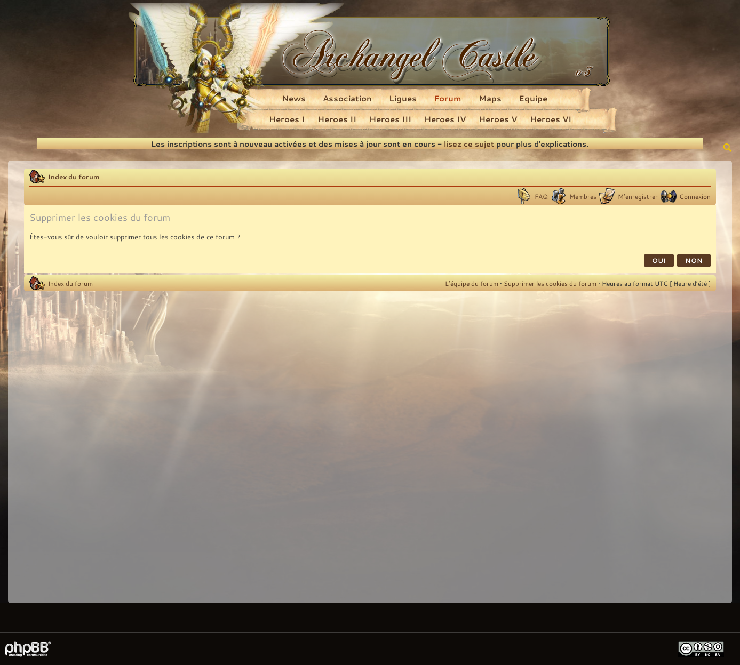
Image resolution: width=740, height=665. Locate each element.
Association (347, 98)
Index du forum (74, 176)
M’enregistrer (638, 196)
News (294, 98)
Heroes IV (445, 119)
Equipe (533, 98)
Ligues (403, 98)
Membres (582, 196)
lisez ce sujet (469, 144)
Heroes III (390, 119)
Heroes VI (550, 119)
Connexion (695, 196)
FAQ (541, 196)
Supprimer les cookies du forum (550, 283)
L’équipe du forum (471, 283)
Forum (447, 98)
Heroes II (336, 119)
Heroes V (498, 119)
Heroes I (287, 119)
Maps (490, 98)
